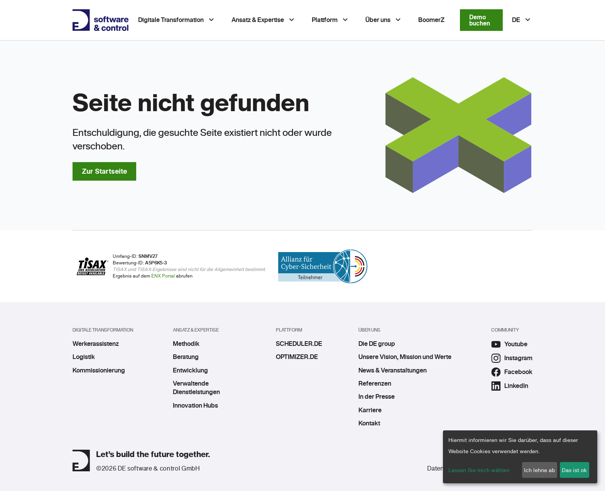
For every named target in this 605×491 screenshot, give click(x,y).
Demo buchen (479, 20)
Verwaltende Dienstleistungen (196, 387)
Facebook (511, 372)
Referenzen (374, 383)
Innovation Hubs (195, 405)
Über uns (377, 19)
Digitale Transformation (171, 19)
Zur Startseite (104, 171)
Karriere (370, 410)
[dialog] (520, 456)
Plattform (325, 19)
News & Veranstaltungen (392, 370)
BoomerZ (431, 19)
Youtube (509, 344)
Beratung (186, 357)
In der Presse (376, 397)
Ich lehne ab (539, 470)
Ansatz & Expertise (258, 19)
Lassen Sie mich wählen (478, 470)
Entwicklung (190, 370)
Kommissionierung (99, 370)
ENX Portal (163, 276)
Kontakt (369, 423)
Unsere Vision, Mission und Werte (404, 357)
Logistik (84, 357)
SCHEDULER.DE (297, 344)
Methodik (186, 344)
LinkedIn (509, 386)
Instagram (511, 358)
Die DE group (376, 344)
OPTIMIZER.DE (297, 357)
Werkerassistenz (96, 344)
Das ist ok (574, 470)
